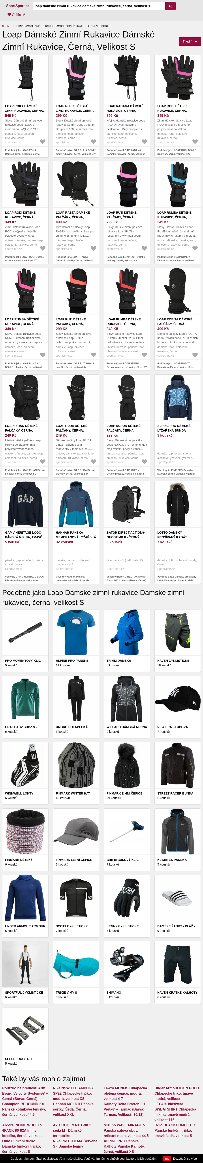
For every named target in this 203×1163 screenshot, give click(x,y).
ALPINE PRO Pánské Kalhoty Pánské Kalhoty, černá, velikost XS (124, 1146)
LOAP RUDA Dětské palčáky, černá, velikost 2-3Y (71, 430)
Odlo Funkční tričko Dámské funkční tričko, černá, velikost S (21, 1146)
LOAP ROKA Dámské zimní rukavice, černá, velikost (24, 110)
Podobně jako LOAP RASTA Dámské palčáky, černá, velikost (74, 259)
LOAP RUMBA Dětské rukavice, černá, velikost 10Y (22, 324)
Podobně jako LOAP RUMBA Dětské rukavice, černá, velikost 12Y (175, 261)
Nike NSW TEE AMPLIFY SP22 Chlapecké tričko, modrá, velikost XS (73, 1093)
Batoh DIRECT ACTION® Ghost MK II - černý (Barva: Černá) (126, 537)
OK (167, 1158)
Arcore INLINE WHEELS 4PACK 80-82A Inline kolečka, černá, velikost (22, 1130)
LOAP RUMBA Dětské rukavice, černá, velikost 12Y (174, 217)
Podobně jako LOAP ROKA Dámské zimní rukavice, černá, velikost (22, 154)
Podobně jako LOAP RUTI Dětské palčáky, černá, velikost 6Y (75, 365)
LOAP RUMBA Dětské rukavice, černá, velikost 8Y (124, 324)
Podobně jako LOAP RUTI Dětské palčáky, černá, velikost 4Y (126, 259)
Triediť (187, 41)
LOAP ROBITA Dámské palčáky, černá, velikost (174, 324)
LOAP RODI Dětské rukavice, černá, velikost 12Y (172, 110)
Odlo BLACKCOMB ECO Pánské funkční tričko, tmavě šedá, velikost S (174, 1130)
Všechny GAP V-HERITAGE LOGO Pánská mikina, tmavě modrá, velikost (24, 580)
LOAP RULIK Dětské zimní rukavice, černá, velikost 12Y (75, 110)
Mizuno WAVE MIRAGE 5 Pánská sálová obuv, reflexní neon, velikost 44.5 (126, 1130)
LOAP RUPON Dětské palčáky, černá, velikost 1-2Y (124, 430)
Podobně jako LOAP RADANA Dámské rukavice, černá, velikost (126, 152)
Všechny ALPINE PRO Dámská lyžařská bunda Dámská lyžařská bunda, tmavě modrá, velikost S (176, 474)
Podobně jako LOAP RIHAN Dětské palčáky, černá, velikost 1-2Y (25, 472)
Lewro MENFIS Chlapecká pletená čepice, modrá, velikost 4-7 (125, 1093)
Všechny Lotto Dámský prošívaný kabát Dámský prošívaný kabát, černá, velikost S (176, 580)
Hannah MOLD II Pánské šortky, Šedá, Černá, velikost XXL (73, 1109)
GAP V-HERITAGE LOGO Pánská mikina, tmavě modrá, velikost (23, 537)
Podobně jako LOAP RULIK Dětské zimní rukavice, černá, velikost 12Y (76, 152)
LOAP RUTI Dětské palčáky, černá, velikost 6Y (71, 324)
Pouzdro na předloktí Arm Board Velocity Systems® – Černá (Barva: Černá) (25, 1093)
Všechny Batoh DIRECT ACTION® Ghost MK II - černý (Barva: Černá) (126, 578)
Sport (6, 26)
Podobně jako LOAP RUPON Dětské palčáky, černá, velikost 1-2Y (126, 474)
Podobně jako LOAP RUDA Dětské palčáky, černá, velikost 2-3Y (75, 472)
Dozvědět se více (185, 1158)
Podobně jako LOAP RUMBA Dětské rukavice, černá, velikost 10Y (23, 367)
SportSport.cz (17, 6)
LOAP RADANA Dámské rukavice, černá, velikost (125, 110)
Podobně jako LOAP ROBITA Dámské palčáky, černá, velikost (175, 365)
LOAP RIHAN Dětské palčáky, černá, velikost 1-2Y (21, 430)
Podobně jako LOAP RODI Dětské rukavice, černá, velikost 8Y (24, 259)
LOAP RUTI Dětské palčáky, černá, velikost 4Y (122, 217)
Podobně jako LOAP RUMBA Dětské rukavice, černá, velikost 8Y (127, 365)
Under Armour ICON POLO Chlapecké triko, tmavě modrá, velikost (176, 1093)
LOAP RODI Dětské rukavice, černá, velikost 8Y (20, 217)
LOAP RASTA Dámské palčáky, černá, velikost (73, 217)
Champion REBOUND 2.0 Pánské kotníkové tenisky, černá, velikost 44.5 (24, 1109)
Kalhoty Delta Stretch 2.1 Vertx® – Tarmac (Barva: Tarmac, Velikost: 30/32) (124, 1109)
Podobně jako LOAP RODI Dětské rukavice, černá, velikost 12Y (176, 152)
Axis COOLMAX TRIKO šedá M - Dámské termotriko (72, 1130)
